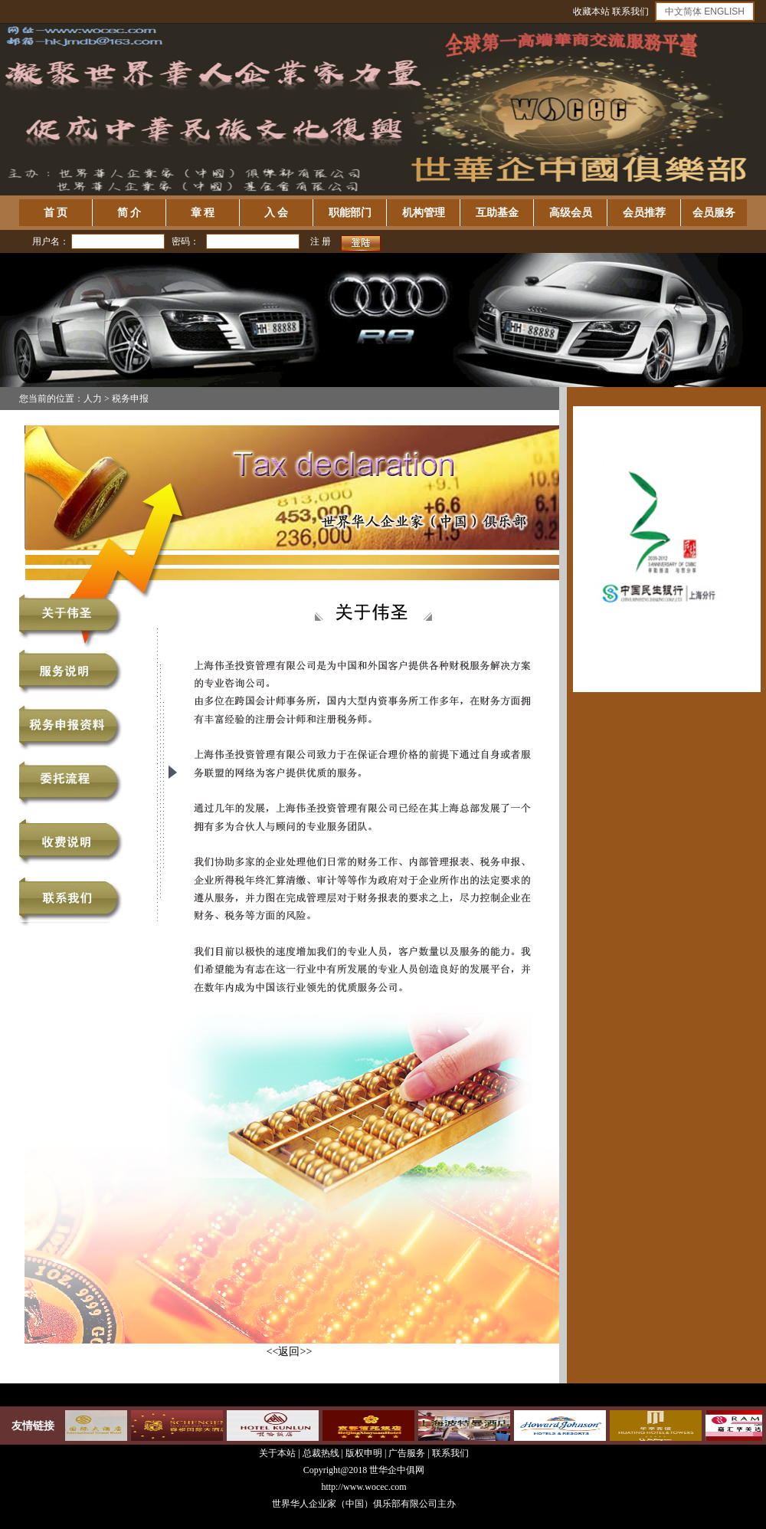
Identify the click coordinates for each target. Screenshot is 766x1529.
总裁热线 (322, 1453)
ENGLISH (724, 11)
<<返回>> (290, 1351)
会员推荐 (644, 212)
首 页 (56, 212)
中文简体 (683, 11)
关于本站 (277, 1453)
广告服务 (406, 1453)
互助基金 (497, 212)
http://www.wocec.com (363, 1486)
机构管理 (423, 212)
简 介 (129, 212)
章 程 (203, 212)
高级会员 (570, 212)
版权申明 (363, 1453)
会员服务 (713, 212)
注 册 (320, 241)
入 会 (276, 212)
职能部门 (350, 212)
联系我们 (630, 11)
